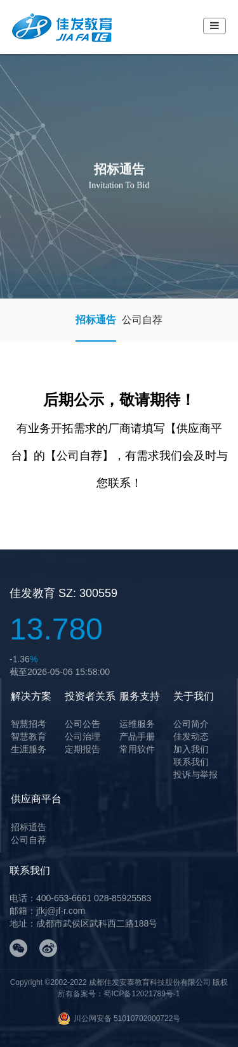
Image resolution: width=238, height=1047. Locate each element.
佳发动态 (191, 736)
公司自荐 (142, 319)
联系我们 (191, 762)
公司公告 (82, 724)
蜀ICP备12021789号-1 (141, 993)
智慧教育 (28, 736)
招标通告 (96, 319)
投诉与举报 (195, 774)
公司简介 (191, 724)
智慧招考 (28, 724)
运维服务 (137, 724)
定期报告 (82, 749)
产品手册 (137, 736)
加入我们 (191, 749)
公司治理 (82, 736)
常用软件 (137, 749)
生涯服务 (28, 749)
